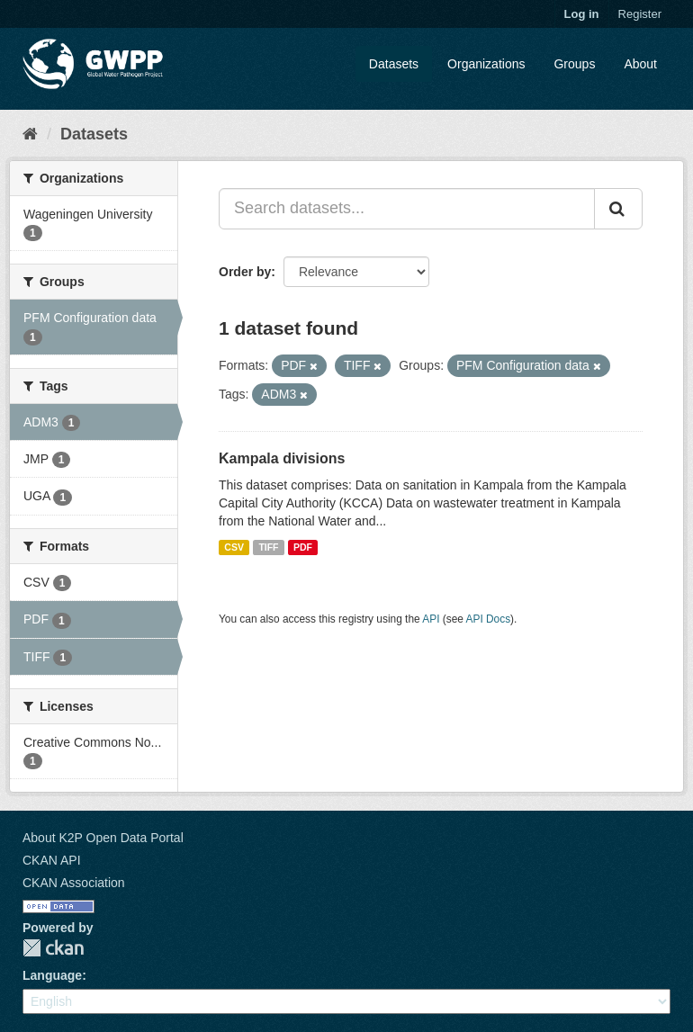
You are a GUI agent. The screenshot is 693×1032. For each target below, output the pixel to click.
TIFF (268, 547)
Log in (581, 14)
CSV (234, 547)
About (640, 64)
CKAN (53, 947)
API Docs (488, 619)
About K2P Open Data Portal (103, 837)
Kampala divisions (282, 458)
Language (52, 975)
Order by (245, 272)
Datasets (393, 64)
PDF (302, 547)
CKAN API (51, 860)
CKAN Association (73, 882)
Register (640, 14)
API (430, 619)
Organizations (486, 64)
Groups (574, 64)
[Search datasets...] (407, 208)
